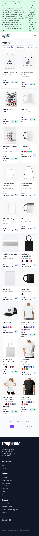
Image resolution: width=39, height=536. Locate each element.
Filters (8, 47)
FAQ (3, 494)
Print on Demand (7, 480)
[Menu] (35, 36)
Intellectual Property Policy (10, 510)
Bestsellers (20, 47)
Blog (3, 492)
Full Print (30, 47)
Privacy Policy (26, 16)
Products (4, 477)
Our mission (6, 483)
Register (4, 468)
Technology (5, 486)
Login (3, 465)
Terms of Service (7, 507)
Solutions (5, 489)
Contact (4, 512)
